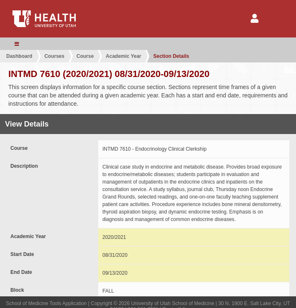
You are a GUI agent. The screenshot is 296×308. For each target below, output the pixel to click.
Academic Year (123, 56)
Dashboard (19, 56)
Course (85, 56)
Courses (55, 56)
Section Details (171, 56)
